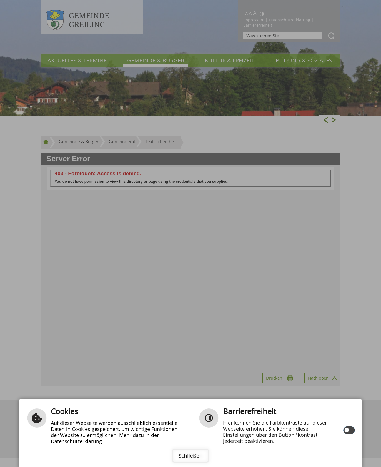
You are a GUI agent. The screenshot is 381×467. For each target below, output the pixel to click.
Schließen (191, 455)
